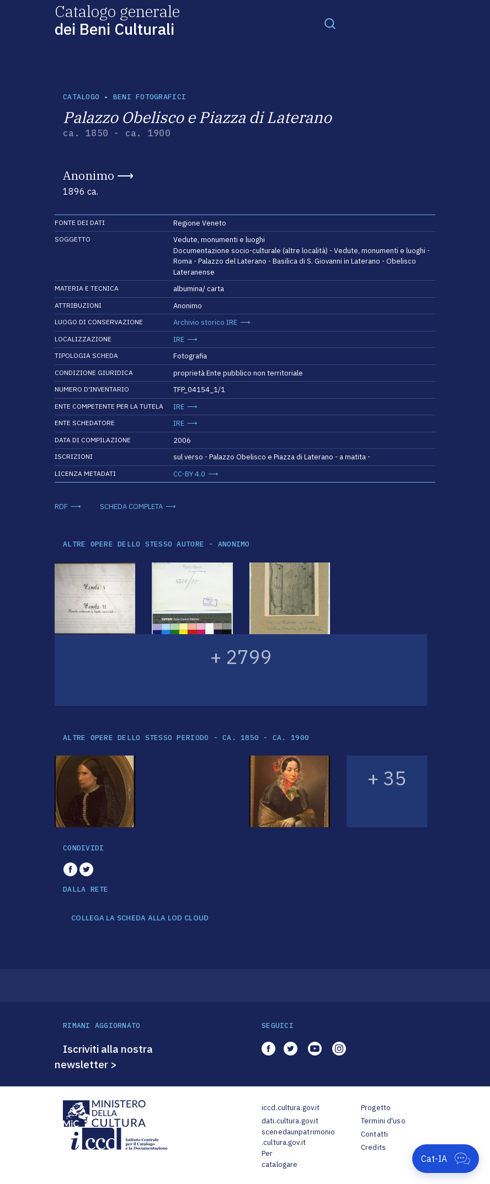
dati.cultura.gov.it (290, 1121)
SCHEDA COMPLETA (131, 506)
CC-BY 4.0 (189, 474)
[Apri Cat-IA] (445, 1158)
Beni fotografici (149, 96)
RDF (61, 506)
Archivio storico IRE (205, 322)
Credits (373, 1147)
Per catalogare (279, 1159)
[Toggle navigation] (330, 23)
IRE (178, 339)
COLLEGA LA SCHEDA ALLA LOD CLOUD (140, 918)
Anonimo (88, 175)
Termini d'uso (383, 1121)
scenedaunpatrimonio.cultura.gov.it (298, 1137)
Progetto (376, 1107)
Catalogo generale (117, 19)
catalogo (81, 96)
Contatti (374, 1134)
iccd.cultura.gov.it (290, 1107)
